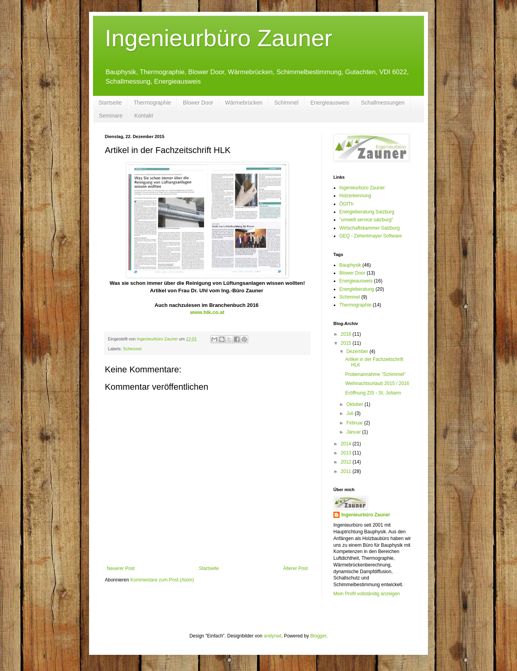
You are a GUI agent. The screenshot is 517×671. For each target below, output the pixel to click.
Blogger (318, 636)
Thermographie (152, 102)
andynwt (272, 636)
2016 (347, 334)
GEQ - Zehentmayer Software (370, 236)
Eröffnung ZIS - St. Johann (373, 393)
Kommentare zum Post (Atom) (162, 580)
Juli (350, 413)
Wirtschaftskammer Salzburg (369, 228)
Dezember (358, 351)
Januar (354, 432)
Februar (355, 423)
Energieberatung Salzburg (366, 212)
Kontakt (143, 115)
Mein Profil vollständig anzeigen (366, 593)
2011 (347, 471)
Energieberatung (356, 289)
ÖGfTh (346, 204)
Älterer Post (295, 568)
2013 (347, 453)
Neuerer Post (121, 568)
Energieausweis (330, 102)
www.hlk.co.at (207, 312)
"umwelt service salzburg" (366, 219)
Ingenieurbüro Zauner (218, 38)
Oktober (355, 404)
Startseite (110, 102)
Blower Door (198, 102)
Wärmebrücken (243, 102)
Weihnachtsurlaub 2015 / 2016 (377, 383)
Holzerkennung (355, 195)
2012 (347, 462)
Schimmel (286, 102)
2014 (347, 444)
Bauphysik (350, 265)
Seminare (111, 115)
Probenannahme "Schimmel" (375, 374)
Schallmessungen (383, 102)
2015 (347, 343)
